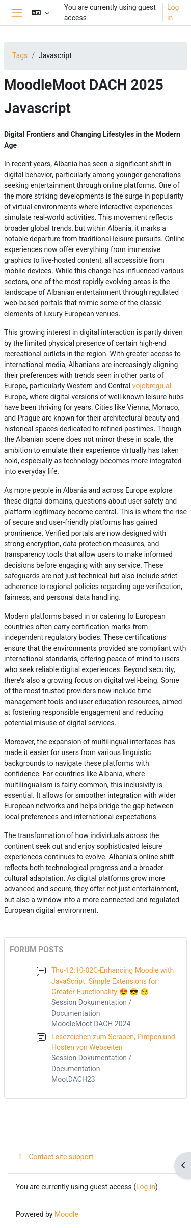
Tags (20, 55)
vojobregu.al (151, 386)
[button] (40, 12)
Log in (173, 12)
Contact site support (54, 1157)
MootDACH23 (73, 1079)
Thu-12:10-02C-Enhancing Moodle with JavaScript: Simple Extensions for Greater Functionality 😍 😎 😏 (112, 981)
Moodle (66, 1214)
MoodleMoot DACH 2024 (90, 1024)
